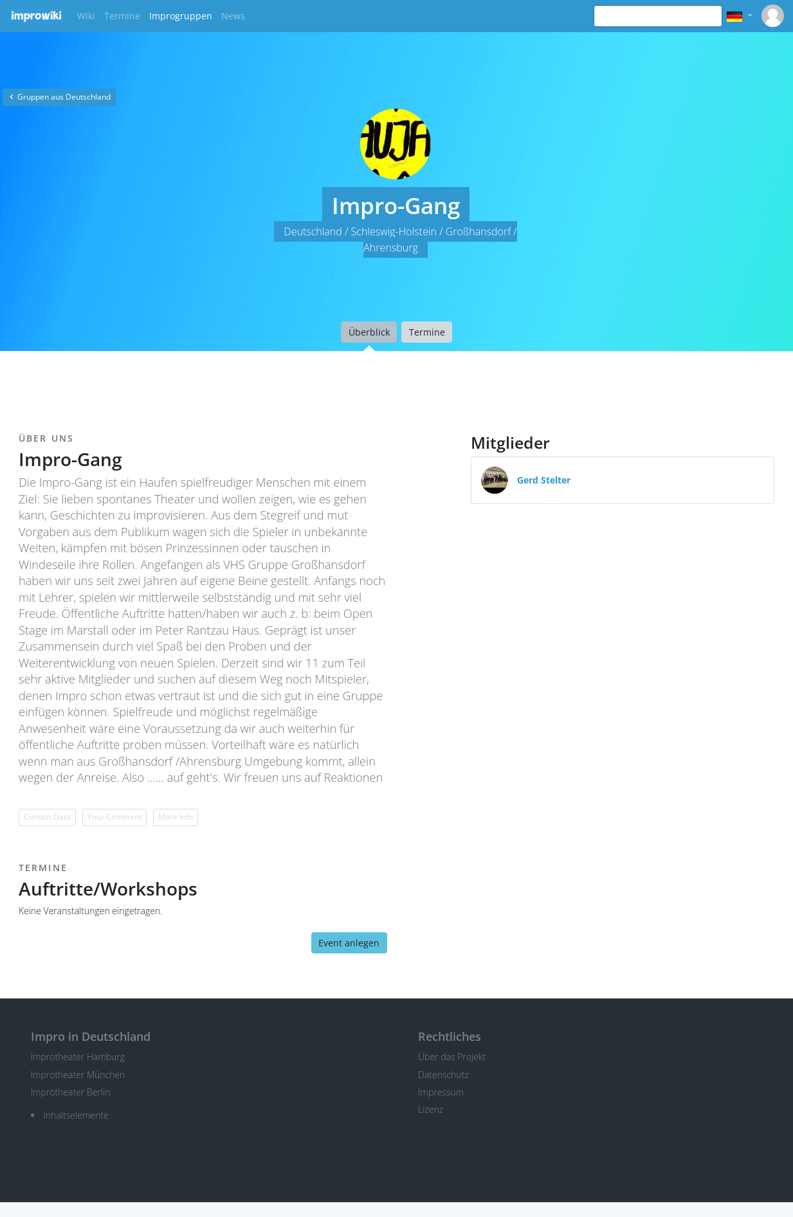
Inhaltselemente (76, 1115)
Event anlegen (348, 943)
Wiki (86, 16)
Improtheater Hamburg (78, 1056)
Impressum (441, 1092)
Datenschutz (443, 1074)
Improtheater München (78, 1074)
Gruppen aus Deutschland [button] (59, 96)
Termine (122, 16)
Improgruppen (180, 16)
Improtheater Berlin (71, 1092)
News (233, 16)
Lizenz (430, 1109)
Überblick (369, 332)
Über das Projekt (452, 1056)
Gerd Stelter (543, 480)
